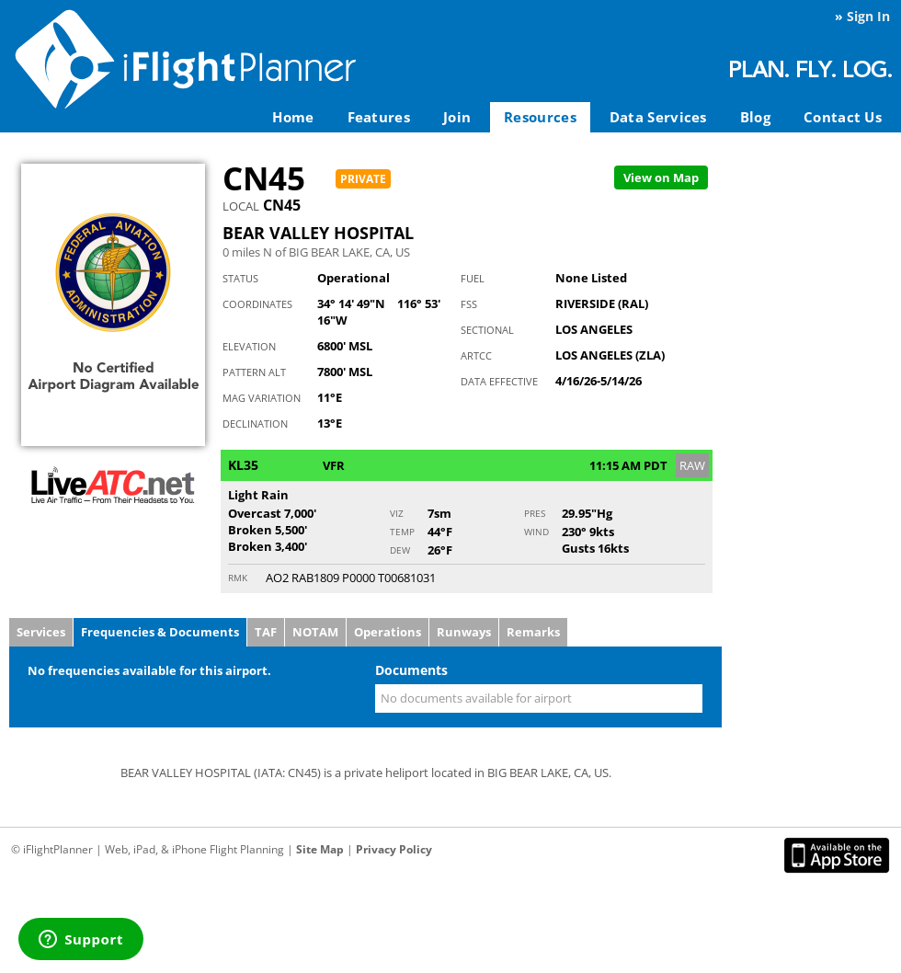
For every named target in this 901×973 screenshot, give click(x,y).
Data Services (658, 117)
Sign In (868, 16)
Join (457, 117)
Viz (397, 513)
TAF (266, 632)
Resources (540, 117)
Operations (387, 632)
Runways (464, 632)
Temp (402, 531)
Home (293, 117)
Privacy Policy (394, 849)
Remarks (533, 632)
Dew (400, 550)
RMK (237, 577)
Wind (536, 531)
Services (41, 632)
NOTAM (315, 632)
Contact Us (843, 117)
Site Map (320, 849)
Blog (755, 117)
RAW (692, 465)
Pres (534, 513)
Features (379, 117)
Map (661, 177)
